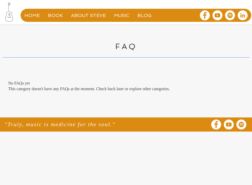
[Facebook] (205, 15)
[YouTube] (217, 15)
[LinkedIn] (243, 15)
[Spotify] (230, 15)
